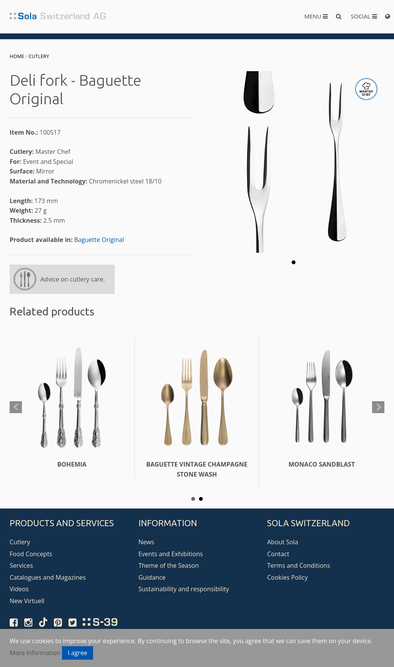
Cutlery (38, 56)
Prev (16, 407)
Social (364, 16)
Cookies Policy (287, 577)
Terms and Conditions (298, 565)
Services (21, 565)
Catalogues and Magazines (48, 577)
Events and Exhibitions (171, 554)
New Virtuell (27, 601)
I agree (77, 653)
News (146, 542)
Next (378, 407)
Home (17, 56)
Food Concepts (31, 554)
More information (35, 653)
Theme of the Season (169, 565)
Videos (19, 589)
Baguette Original (99, 239)
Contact (278, 554)
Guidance (152, 577)
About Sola (282, 542)
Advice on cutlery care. (72, 279)
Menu (316, 16)
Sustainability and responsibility (184, 589)
